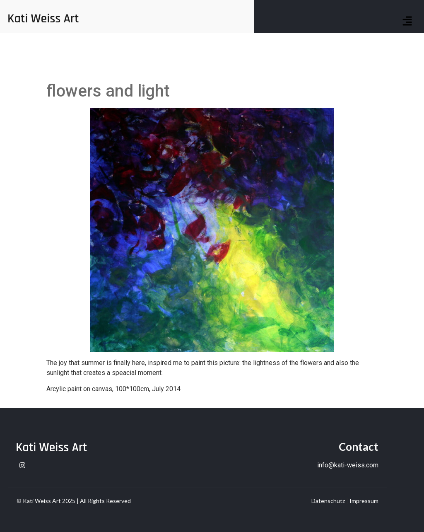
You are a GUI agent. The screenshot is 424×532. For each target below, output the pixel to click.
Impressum (363, 500)
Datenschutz (328, 500)
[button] (407, 21)
